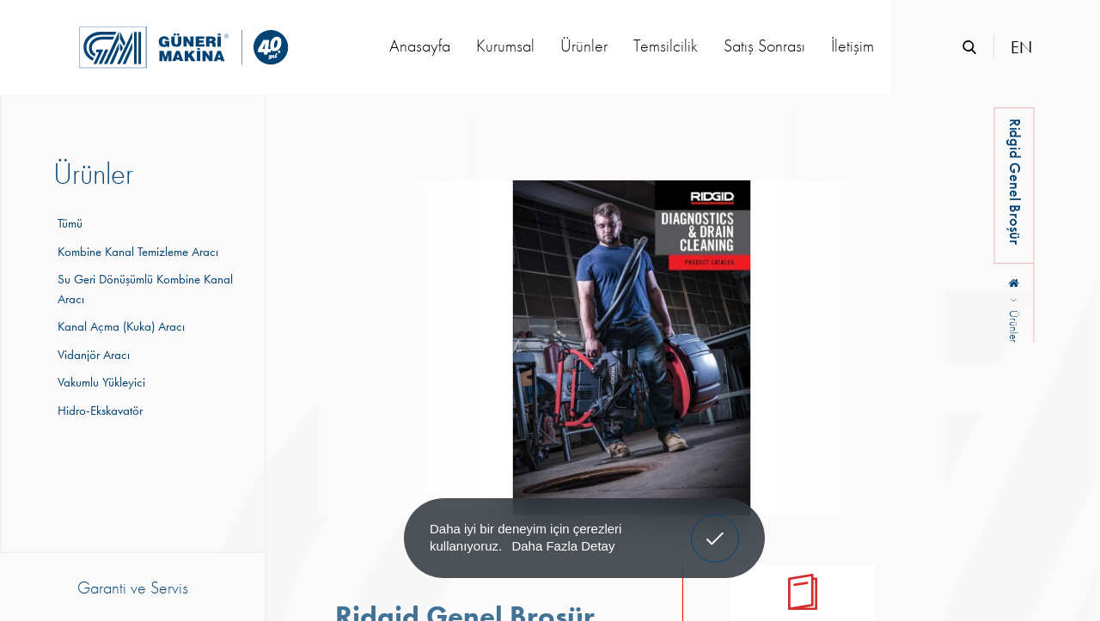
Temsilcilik (665, 45)
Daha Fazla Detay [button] (562, 546)
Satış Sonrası (764, 45)
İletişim (852, 45)
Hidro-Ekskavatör (98, 410)
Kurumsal (505, 45)
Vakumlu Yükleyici (99, 382)
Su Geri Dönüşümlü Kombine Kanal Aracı (143, 289)
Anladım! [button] (715, 526)
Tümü (70, 223)
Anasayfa (419, 45)
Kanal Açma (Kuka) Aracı (119, 326)
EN (1021, 47)
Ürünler (584, 45)
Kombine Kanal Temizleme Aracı (135, 251)
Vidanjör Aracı (91, 354)
